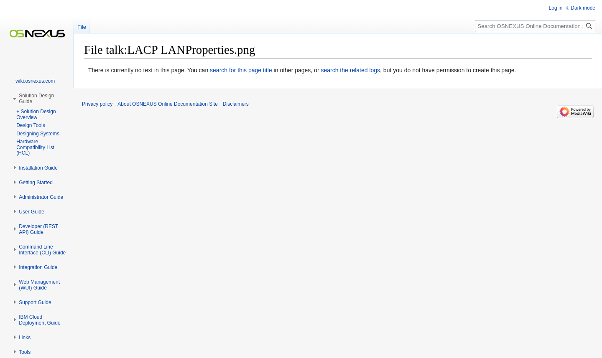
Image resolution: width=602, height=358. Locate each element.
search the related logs (350, 70)
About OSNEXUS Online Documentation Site (167, 104)
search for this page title (241, 70)
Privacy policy (97, 104)
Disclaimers (236, 104)
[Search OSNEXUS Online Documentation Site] (535, 26)
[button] (38, 168)
